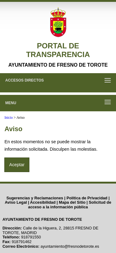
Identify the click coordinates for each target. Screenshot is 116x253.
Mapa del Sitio (72, 202)
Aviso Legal (16, 202)
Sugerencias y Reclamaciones (34, 198)
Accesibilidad (43, 202)
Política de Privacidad (87, 198)
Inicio (8, 117)
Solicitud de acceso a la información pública (69, 204)
